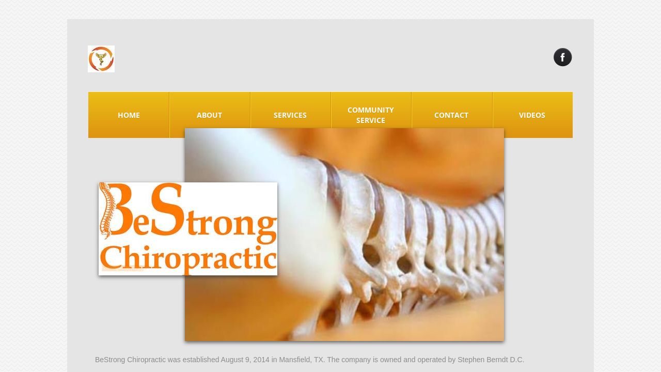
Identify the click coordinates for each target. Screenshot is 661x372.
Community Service (371, 115)
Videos (532, 115)
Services (290, 115)
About (209, 115)
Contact (451, 115)
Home (129, 115)
